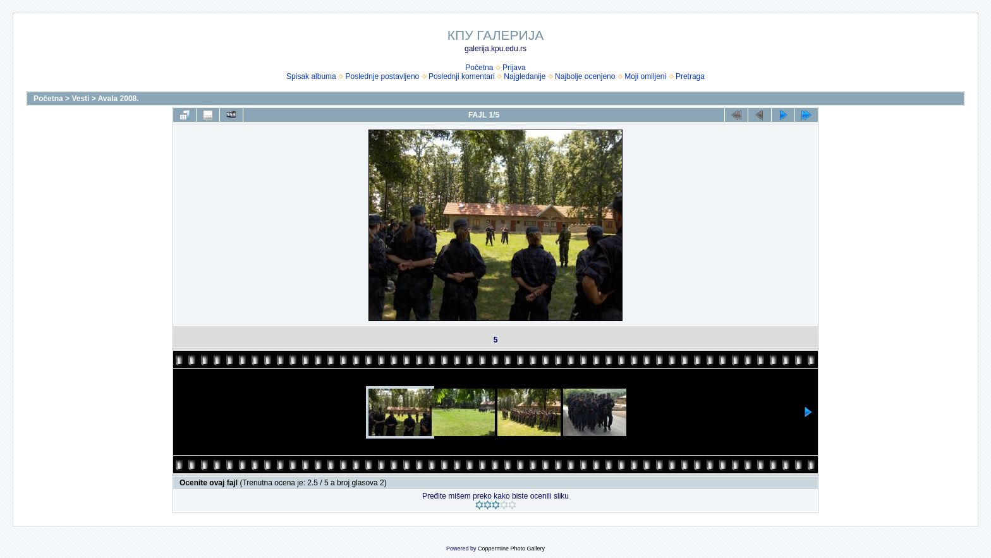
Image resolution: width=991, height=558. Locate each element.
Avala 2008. (118, 98)
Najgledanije (524, 76)
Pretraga (690, 76)
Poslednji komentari (462, 76)
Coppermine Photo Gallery (511, 548)
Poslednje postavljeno (382, 76)
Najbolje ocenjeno (585, 76)
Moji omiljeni (645, 76)
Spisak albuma (311, 76)
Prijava (514, 67)
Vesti (80, 98)
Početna (479, 67)
